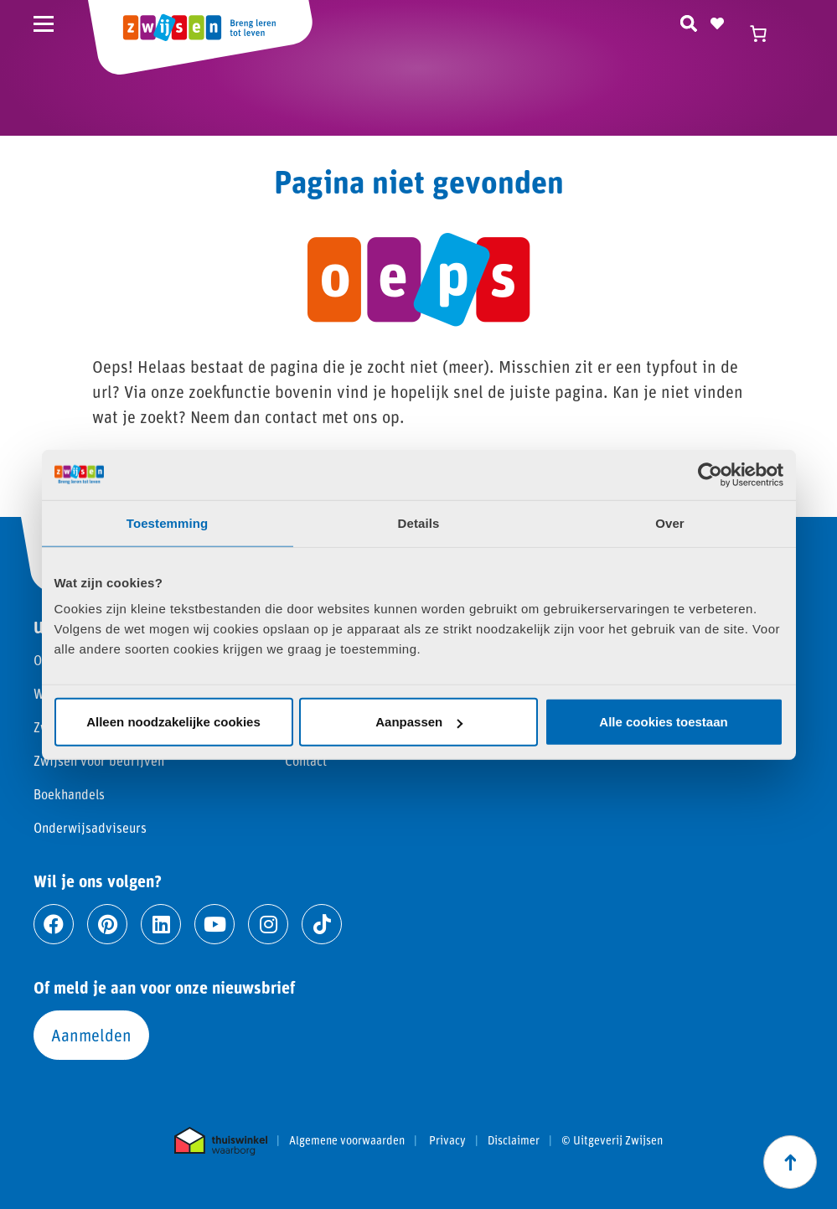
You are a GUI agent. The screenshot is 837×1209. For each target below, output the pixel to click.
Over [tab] (670, 522)
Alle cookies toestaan (663, 722)
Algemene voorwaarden (347, 1140)
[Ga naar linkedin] (161, 924)
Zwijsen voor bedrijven (99, 760)
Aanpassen (418, 722)
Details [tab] (419, 522)
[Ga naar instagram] (268, 924)
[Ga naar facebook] (54, 924)
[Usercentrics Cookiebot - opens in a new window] (710, 474)
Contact (306, 760)
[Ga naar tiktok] (322, 924)
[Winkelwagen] (765, 33)
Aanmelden (91, 1035)
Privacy (447, 1140)
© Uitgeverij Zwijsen (612, 1140)
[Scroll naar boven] (790, 1162)
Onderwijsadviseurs (90, 827)
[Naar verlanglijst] (717, 21)
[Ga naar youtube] (214, 924)
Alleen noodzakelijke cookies (173, 722)
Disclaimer (514, 1140)
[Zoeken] (688, 21)
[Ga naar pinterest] (107, 924)
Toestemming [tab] (168, 522)
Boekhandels (69, 794)
